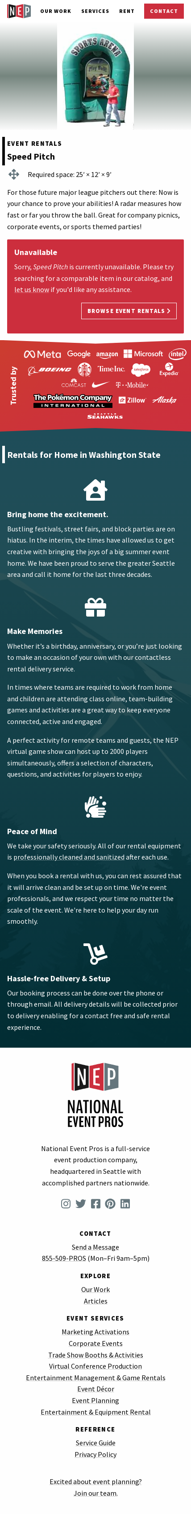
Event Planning (95, 1400)
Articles (96, 1300)
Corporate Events (96, 1343)
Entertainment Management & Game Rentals (96, 1377)
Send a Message (95, 1246)
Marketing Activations (95, 1331)
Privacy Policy (95, 1454)
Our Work (55, 11)
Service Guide (96, 1442)
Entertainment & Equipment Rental (96, 1411)
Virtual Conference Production (95, 1366)
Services (95, 11)
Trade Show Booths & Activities (95, 1354)
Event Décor (95, 1388)
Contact (164, 11)
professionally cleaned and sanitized (69, 856)
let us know (31, 289)
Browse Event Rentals (129, 310)
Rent (127, 11)
